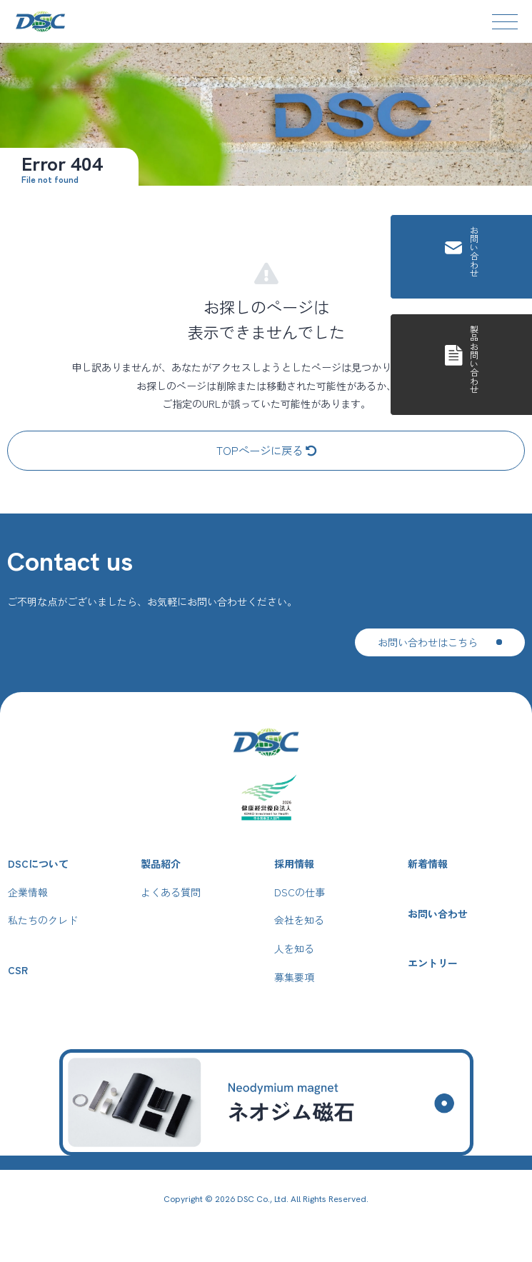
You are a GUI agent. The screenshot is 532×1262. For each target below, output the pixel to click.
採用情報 (294, 864)
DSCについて (38, 864)
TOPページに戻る (266, 450)
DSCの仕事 (299, 892)
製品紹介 (161, 864)
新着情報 (428, 864)
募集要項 (294, 977)
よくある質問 (171, 892)
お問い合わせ (438, 914)
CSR (18, 970)
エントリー (433, 963)
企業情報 (28, 892)
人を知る (294, 949)
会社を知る (299, 920)
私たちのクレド (43, 920)
